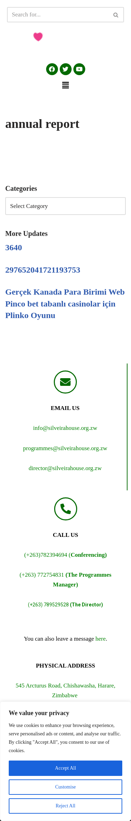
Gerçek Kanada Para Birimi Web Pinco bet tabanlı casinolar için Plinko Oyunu (65, 303)
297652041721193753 (42, 269)
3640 (13, 247)
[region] (65, 761)
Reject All (65, 805)
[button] (65, 85)
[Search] (57, 14)
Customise (65, 787)
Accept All (65, 768)
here (100, 638)
